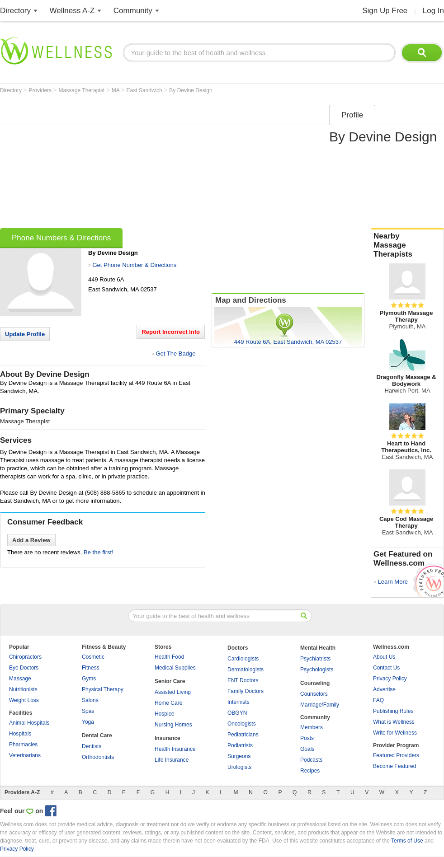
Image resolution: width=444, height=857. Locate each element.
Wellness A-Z (72, 10)
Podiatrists (240, 745)
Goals (307, 749)
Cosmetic (93, 657)
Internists (238, 702)
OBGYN (237, 713)
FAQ (378, 700)
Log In (433, 10)
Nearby (407, 245)
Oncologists (241, 724)
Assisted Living (173, 692)
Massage (20, 678)
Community (132, 10)
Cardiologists (243, 659)
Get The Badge (175, 353)
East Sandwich (145, 90)
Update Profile (25, 334)
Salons (90, 700)
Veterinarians (25, 755)
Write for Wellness (395, 733)
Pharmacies (23, 744)
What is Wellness (394, 722)
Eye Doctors (23, 668)
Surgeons (238, 756)
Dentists (91, 746)
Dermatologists (245, 669)
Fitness (90, 668)
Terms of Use (407, 841)
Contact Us (386, 668)
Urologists (239, 767)
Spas (88, 711)
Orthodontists (98, 757)
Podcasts (311, 760)
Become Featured (394, 766)
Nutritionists (23, 689)
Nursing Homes (173, 724)
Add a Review (31, 540)
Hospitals (20, 734)
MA (116, 90)
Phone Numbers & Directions (61, 238)
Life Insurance (172, 760)
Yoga (88, 722)
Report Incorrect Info (171, 331)
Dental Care (97, 735)
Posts (307, 738)
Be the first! (98, 552)
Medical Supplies (175, 668)
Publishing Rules (393, 711)
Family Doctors (245, 691)
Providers (40, 90)
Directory (15, 10)
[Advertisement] (141, 163)
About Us (384, 657)
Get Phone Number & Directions (134, 265)
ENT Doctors (242, 680)
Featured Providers (396, 755)
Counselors (314, 694)
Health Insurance (175, 749)
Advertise (384, 689)
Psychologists (316, 669)
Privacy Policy (390, 678)
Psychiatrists (315, 659)
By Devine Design (190, 90)
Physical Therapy (102, 689)
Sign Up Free (384, 10)
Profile (352, 115)
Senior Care (170, 681)
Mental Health (317, 648)
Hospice (164, 714)
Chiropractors (25, 657)
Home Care (168, 703)
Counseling (315, 683)
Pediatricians (243, 734)
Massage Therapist (82, 90)
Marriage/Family (319, 705)
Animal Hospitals (29, 723)
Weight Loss (24, 700)
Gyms (89, 678)
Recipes (310, 771)
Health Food (169, 657)
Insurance (167, 738)
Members (311, 727)
